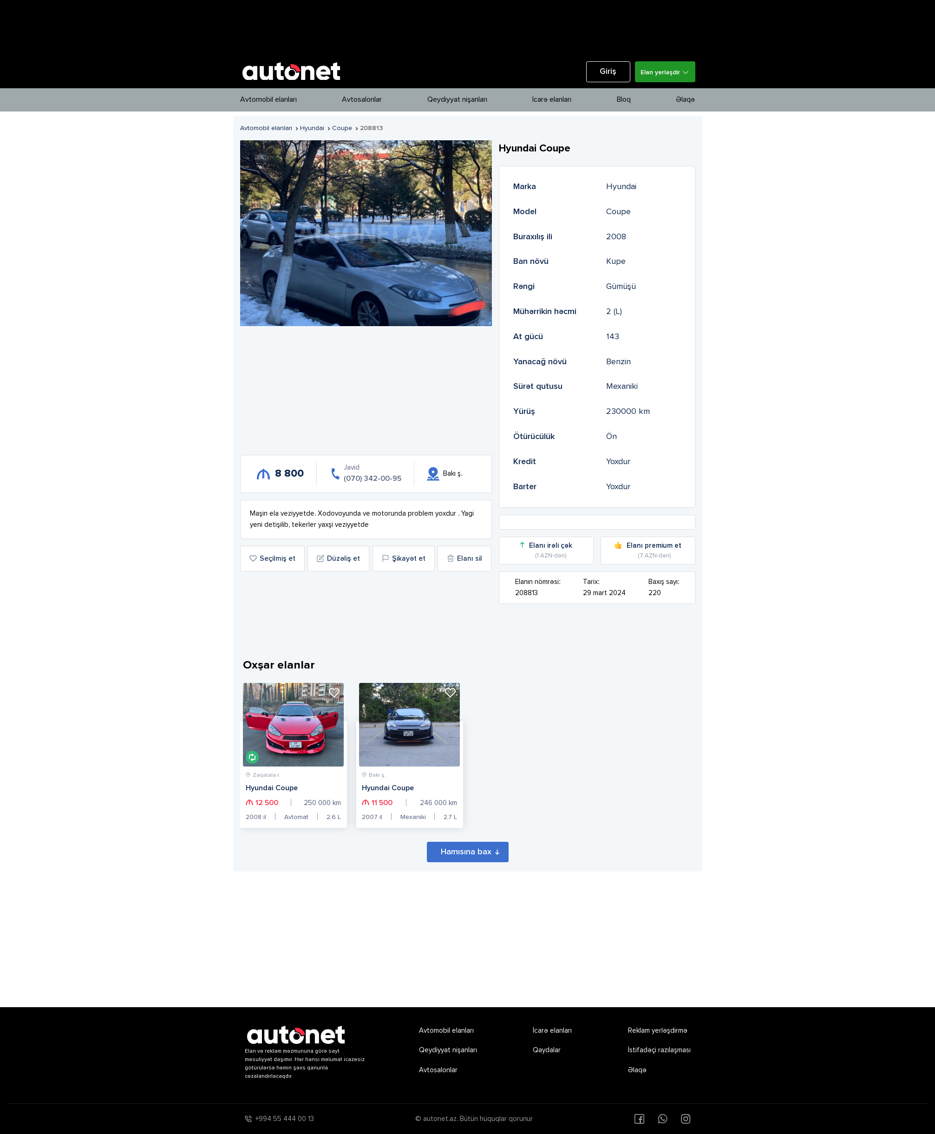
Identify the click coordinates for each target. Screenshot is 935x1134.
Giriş (608, 72)
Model (524, 212)
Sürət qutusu (537, 386)
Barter (524, 487)
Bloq (624, 100)
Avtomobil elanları (268, 100)
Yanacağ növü (540, 362)
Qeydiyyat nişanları (457, 100)
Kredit (524, 462)
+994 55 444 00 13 (284, 1118)
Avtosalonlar (362, 100)
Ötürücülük (534, 437)
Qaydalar (547, 1050)
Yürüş (524, 411)
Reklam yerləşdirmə (657, 1030)
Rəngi (524, 286)
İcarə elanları (551, 100)
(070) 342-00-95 (372, 479)
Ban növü (531, 261)
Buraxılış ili (532, 237)
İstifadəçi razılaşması (659, 1050)
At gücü (528, 337)
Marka (524, 187)
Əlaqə (685, 100)
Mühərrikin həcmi (544, 312)
